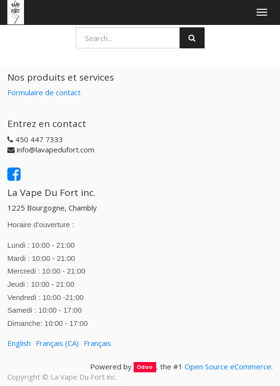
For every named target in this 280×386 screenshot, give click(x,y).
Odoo (145, 367)
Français (97, 343)
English (19, 343)
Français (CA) (57, 343)
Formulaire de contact (44, 92)
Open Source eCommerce (228, 366)
